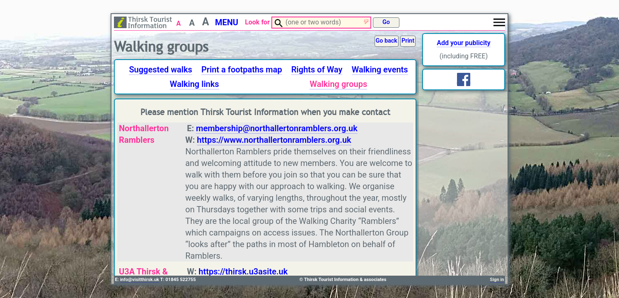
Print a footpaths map (241, 69)
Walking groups (338, 84)
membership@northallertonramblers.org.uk (277, 128)
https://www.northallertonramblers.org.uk (274, 140)
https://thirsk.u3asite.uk (243, 271)
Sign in (497, 279)
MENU (226, 22)
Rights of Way (317, 69)
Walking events (380, 69)
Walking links (194, 84)
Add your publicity (463, 43)
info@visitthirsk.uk (139, 279)
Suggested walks (160, 69)
